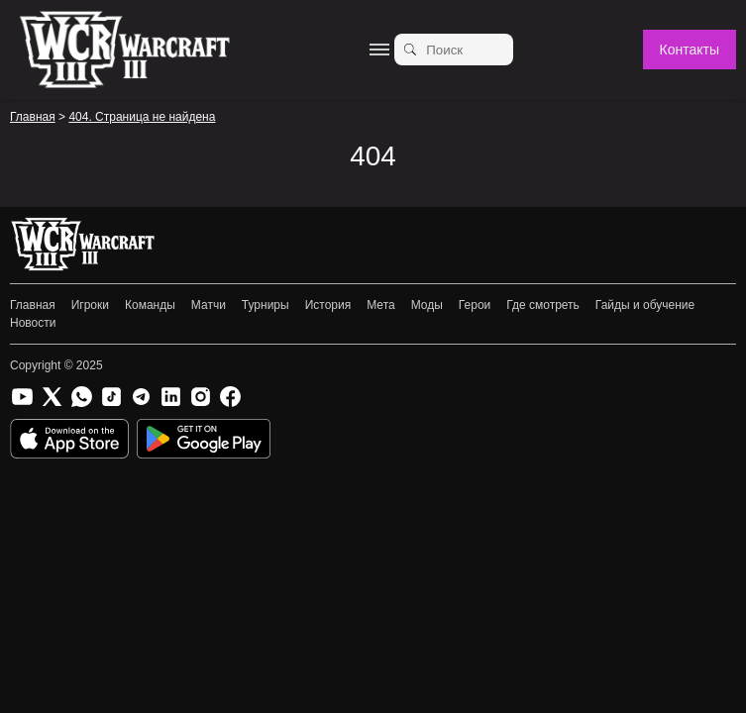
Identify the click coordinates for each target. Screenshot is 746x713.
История (328, 305)
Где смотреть (543, 305)
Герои (474, 305)
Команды (150, 305)
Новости (32, 323)
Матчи (208, 305)
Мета (380, 305)
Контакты (689, 49)
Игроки (90, 305)
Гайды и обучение (644, 305)
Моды (427, 305)
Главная (32, 305)
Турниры (265, 305)
